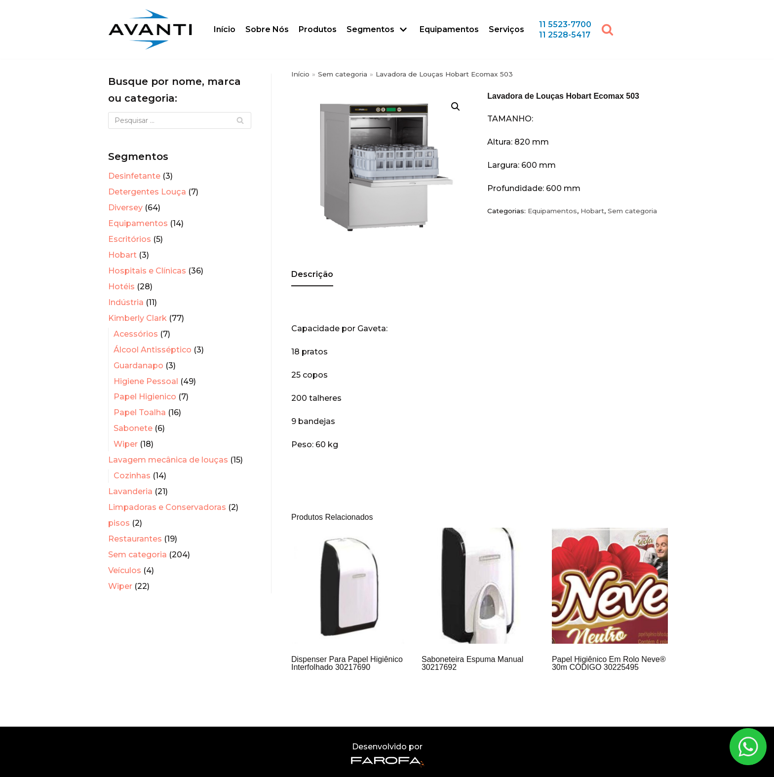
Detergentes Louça (147, 191)
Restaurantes (135, 539)
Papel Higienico (145, 396)
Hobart (122, 255)
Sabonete (133, 428)
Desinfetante (134, 176)
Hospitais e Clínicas (147, 270)
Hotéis (121, 286)
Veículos (124, 570)
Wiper (126, 444)
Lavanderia (130, 491)
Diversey (125, 207)
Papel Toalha (140, 412)
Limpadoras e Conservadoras (167, 507)
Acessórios (136, 334)
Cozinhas (132, 475)
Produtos (318, 29)
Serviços (506, 29)
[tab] (312, 275)
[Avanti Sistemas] (150, 29)
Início (224, 29)
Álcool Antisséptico (153, 349)
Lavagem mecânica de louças (168, 460)
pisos (119, 523)
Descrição (312, 274)
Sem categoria (137, 554)
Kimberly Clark (137, 318)
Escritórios (129, 239)
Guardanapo (138, 365)
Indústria (126, 302)
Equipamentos (449, 29)
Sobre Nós (267, 29)
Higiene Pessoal (146, 381)
